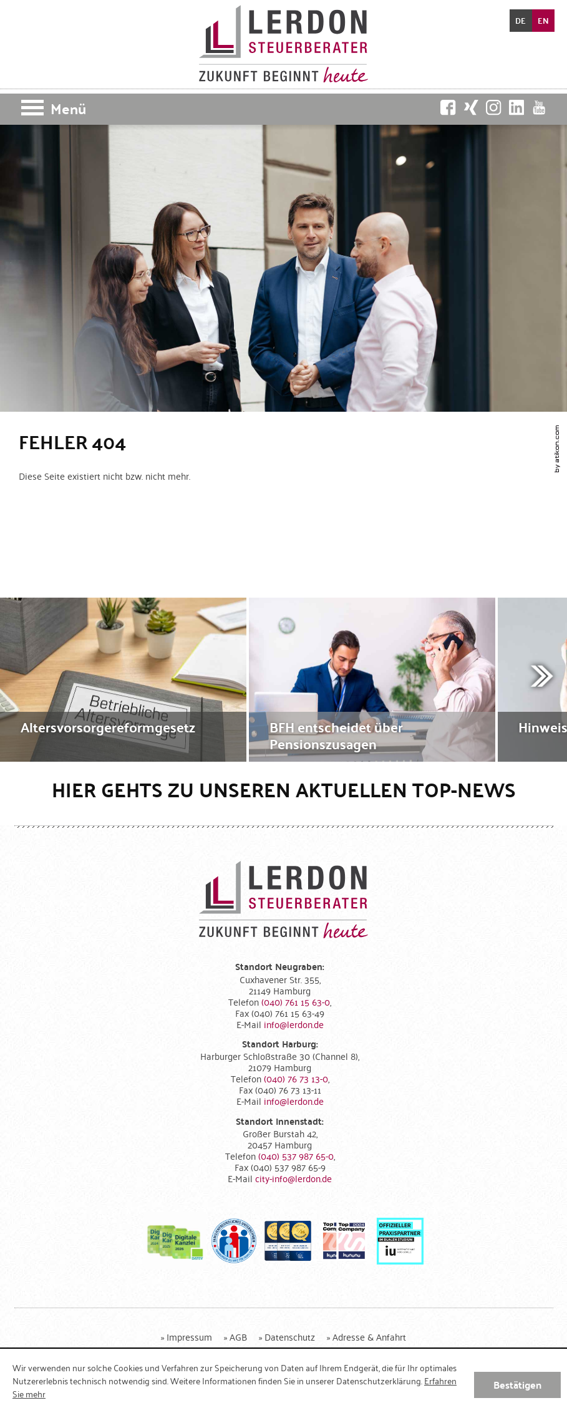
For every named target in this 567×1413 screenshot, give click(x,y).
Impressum (189, 1336)
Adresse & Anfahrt (369, 1336)
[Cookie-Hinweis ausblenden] (517, 1385)
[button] (283, 109)
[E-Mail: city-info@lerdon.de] (293, 1178)
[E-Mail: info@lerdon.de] (294, 1024)
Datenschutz (289, 1336)
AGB (238, 1336)
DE (520, 20)
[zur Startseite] (283, 43)
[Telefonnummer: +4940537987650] (296, 1155)
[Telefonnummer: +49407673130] (296, 1078)
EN (543, 20)
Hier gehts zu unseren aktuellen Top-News (284, 789)
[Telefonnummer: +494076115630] (295, 1001)
